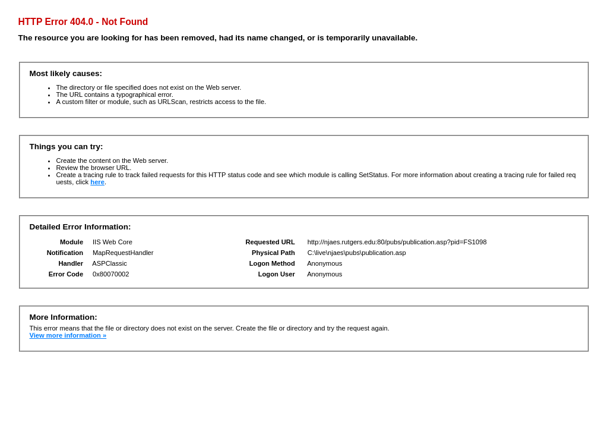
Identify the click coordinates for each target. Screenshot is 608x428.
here (97, 181)
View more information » (67, 335)
